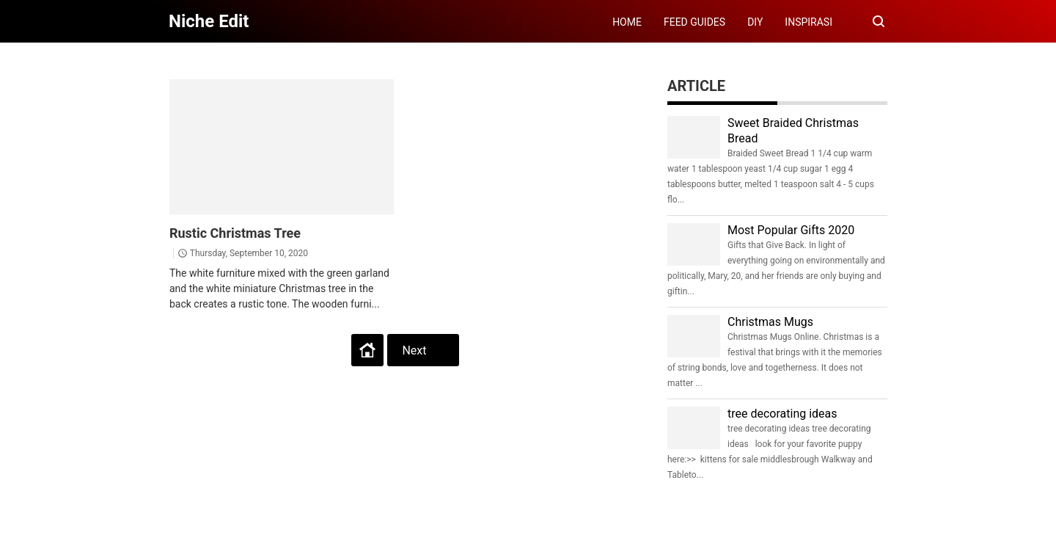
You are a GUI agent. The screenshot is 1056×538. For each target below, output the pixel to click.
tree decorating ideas (782, 414)
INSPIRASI (808, 22)
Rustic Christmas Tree (235, 233)
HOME (627, 22)
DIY (755, 22)
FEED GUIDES (694, 22)
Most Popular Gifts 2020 (790, 230)
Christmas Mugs (770, 322)
